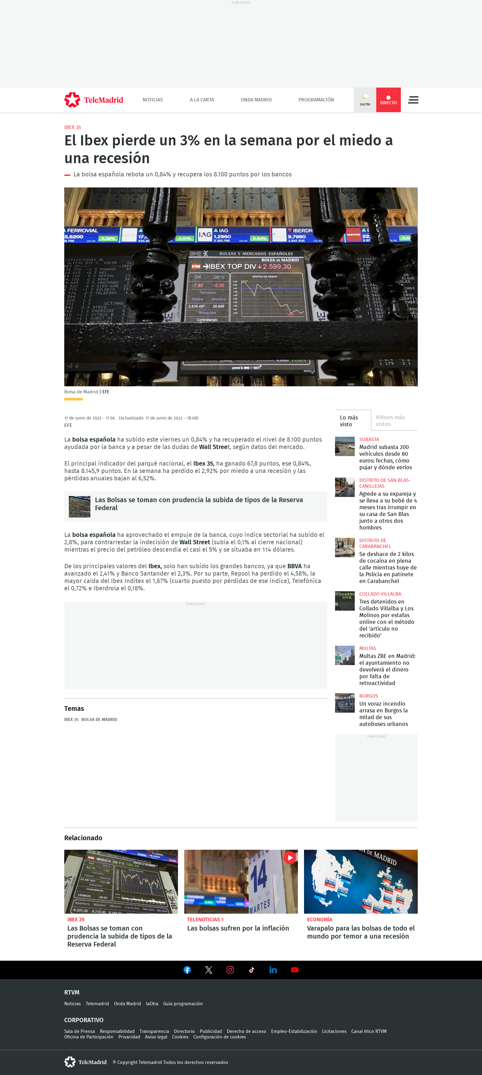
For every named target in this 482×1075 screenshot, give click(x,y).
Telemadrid (97, 1004)
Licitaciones (334, 1031)
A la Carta (202, 99)
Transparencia (154, 1031)
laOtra (152, 1004)
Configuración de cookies (219, 1037)
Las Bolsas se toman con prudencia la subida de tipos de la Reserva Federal (79, 507)
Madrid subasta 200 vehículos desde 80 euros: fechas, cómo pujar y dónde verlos (344, 446)
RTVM (72, 993)
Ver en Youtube (295, 970)
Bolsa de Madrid (99, 720)
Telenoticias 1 (205, 919)
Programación (316, 99)
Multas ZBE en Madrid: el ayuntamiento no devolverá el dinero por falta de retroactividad (344, 655)
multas (367, 648)
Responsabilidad (117, 1031)
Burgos (368, 696)
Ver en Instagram (230, 970)
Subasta (369, 439)
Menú (413, 100)
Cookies (180, 1037)
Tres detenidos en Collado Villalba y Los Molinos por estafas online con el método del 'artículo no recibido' (344, 601)
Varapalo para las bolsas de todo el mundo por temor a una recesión (361, 882)
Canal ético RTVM (369, 1031)
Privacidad (129, 1037)
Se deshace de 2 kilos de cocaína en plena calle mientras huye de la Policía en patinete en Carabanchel (344, 547)
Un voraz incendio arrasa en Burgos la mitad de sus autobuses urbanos (344, 703)
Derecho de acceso (246, 1031)
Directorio (184, 1031)
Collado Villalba (380, 594)
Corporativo (84, 1020)
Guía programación (183, 1004)
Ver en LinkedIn (273, 970)
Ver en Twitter (209, 971)
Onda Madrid (256, 99)
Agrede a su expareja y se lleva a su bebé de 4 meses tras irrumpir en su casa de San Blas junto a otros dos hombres (344, 487)
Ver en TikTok (252, 971)
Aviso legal (156, 1037)
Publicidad (211, 1031)
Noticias (153, 99)
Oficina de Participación (88, 1037)
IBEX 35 (72, 127)
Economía (319, 919)
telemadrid (85, 1062)
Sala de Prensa (79, 1031)
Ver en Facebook (187, 971)
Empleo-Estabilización (294, 1031)
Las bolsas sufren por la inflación (241, 882)
